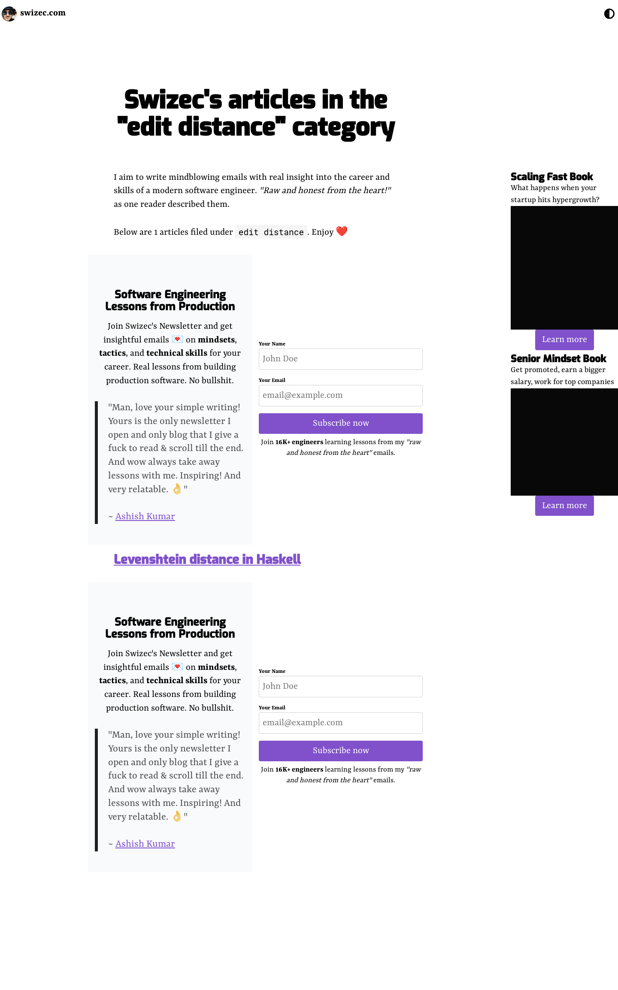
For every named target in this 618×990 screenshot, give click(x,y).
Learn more (564, 340)
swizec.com (43, 13)
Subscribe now (341, 423)
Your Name (272, 344)
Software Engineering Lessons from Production (170, 301)
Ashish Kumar (145, 517)
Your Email (272, 381)
